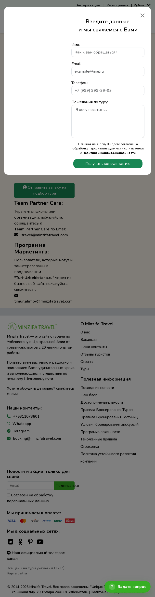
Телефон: (79, 83)
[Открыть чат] (127, 587)
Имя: (75, 44)
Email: (76, 63)
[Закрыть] (142, 15)
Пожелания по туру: (89, 102)
